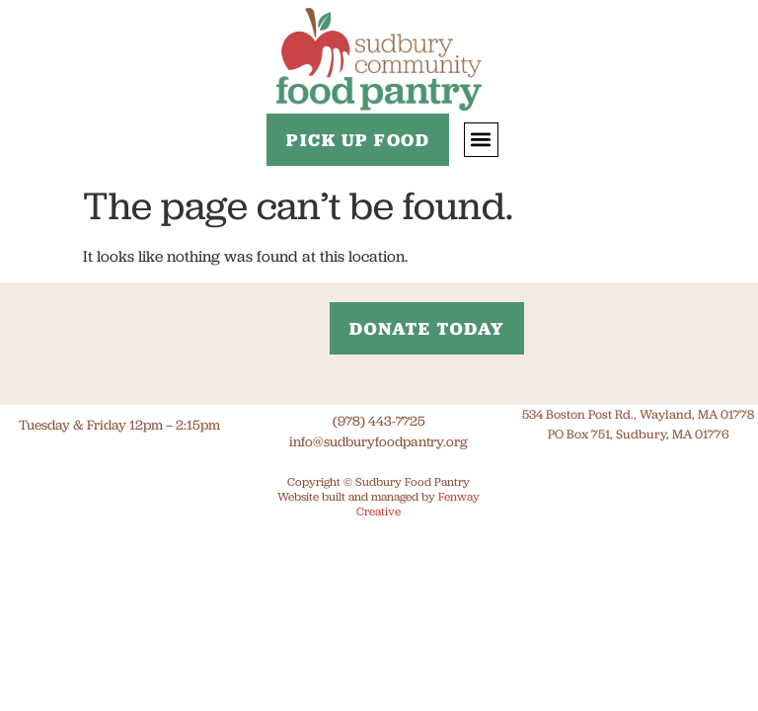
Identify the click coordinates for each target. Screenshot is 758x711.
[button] (481, 139)
